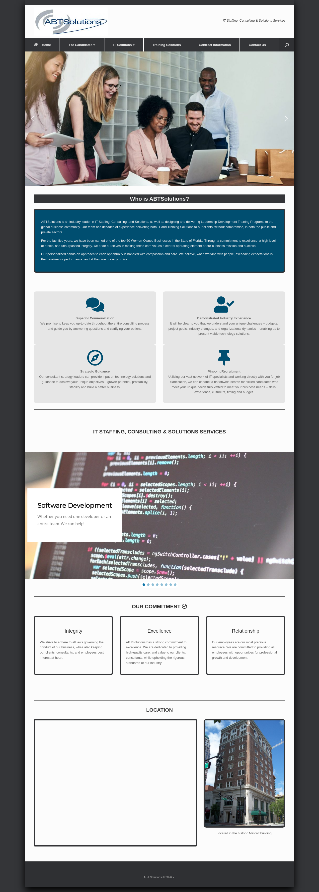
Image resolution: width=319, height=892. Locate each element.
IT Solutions (124, 45)
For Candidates (82, 45)
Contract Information (215, 45)
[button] (286, 44)
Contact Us (257, 45)
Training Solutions (167, 45)
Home (42, 45)
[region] (159, 118)
